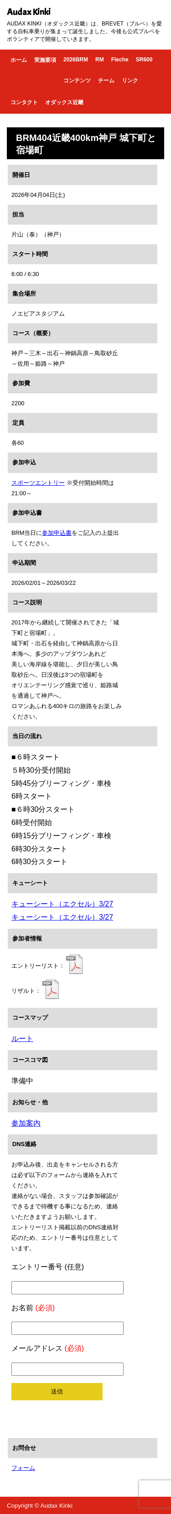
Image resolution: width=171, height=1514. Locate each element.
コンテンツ (77, 80)
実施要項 (45, 60)
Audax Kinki (29, 12)
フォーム (23, 1467)
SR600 (144, 59)
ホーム (18, 60)
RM (99, 59)
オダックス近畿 (64, 102)
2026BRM (75, 59)
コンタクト (24, 102)
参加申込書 (57, 532)
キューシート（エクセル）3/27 (62, 904)
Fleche (120, 59)
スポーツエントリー (38, 482)
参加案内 (26, 1123)
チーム (106, 80)
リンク (130, 80)
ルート (22, 1038)
